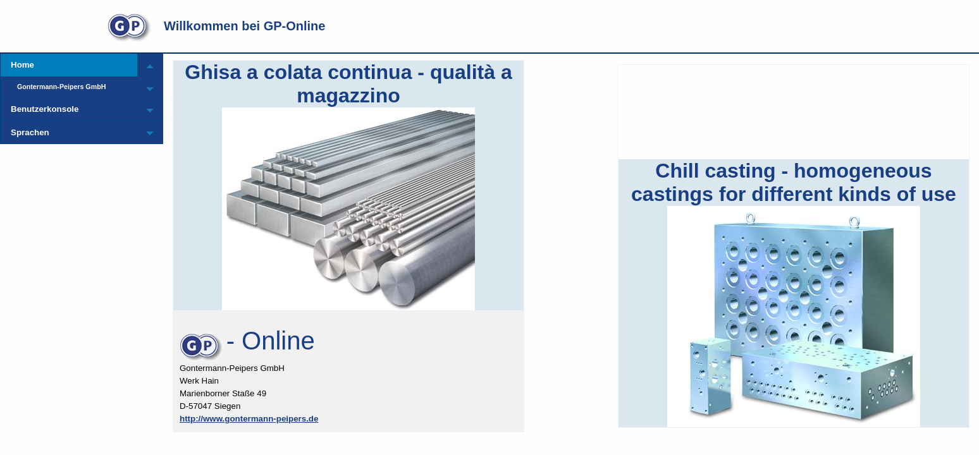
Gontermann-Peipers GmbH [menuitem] (61, 86)
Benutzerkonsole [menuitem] (44, 109)
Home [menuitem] (22, 65)
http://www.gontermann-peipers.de (249, 418)
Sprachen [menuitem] (30, 132)
